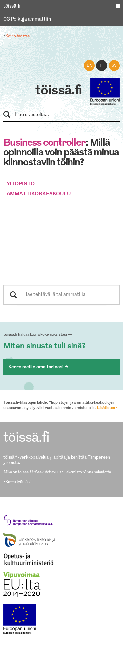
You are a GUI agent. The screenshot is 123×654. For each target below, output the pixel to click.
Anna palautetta (97, 472)
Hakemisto (72, 472)
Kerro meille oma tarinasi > (38, 367)
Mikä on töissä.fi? (18, 472)
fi (102, 66)
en (89, 66)
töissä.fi (58, 90)
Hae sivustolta (9, 114)
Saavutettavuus (48, 472)
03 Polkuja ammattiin (27, 19)
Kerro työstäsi (18, 36)
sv (114, 66)
